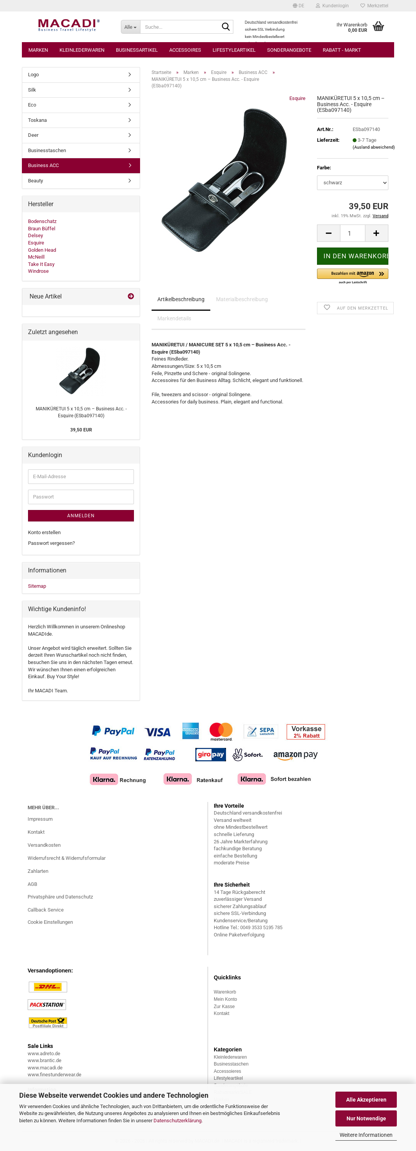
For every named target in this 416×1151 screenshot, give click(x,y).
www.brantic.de (44, 1060)
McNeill (36, 257)
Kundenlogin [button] (332, 5)
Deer (33, 135)
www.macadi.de (45, 1068)
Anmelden (81, 515)
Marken (38, 50)
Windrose (38, 271)
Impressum (40, 819)
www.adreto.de (44, 1053)
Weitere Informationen (366, 1135)
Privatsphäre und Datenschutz (60, 897)
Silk (32, 90)
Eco (32, 105)
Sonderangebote (289, 50)
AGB (32, 884)
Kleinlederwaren (81, 50)
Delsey (35, 235)
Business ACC (43, 165)
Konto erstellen (44, 532)
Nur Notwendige (366, 1118)
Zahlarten (38, 871)
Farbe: (324, 168)
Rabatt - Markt (342, 50)
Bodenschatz (42, 221)
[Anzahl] (352, 233)
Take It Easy (41, 264)
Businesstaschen (47, 150)
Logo (33, 74)
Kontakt (36, 832)
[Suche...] (130, 27)
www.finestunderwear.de (54, 1074)
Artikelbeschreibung (181, 299)
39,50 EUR (81, 430)
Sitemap (37, 586)
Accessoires (185, 50)
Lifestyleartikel (234, 50)
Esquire (297, 98)
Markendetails (174, 318)
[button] (298, 5)
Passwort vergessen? (51, 543)
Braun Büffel (41, 228)
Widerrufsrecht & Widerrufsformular (67, 858)
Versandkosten (44, 845)
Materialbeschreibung (242, 299)
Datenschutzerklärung (177, 1120)
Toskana (37, 120)
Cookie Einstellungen (50, 922)
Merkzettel (374, 5)
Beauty (35, 181)
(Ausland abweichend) (374, 147)
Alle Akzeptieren (366, 1100)
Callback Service (46, 910)
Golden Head (42, 250)
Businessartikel (137, 50)
